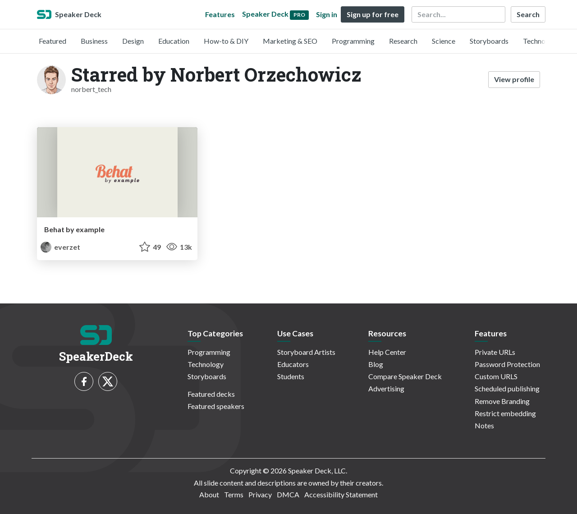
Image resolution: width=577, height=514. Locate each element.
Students (290, 376)
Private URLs (495, 352)
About (209, 494)
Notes (484, 425)
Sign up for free (372, 14)
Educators (293, 364)
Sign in (326, 14)
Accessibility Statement (341, 494)
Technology (541, 41)
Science (443, 41)
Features (220, 14)
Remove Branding (502, 401)
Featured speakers (216, 406)
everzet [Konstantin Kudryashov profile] (60, 247)
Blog (375, 364)
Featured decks (211, 394)
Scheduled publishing (507, 388)
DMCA (288, 494)
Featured (52, 41)
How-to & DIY (226, 41)
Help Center (387, 352)
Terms (233, 494)
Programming (353, 41)
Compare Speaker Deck (405, 376)
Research (403, 41)
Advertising (386, 388)
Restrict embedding (505, 413)
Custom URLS (496, 376)
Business (94, 41)
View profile (514, 79)
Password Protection (507, 364)
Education (173, 41)
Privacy (260, 494)
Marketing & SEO (290, 41)
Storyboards (489, 41)
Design (133, 41)
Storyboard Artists (306, 352)
